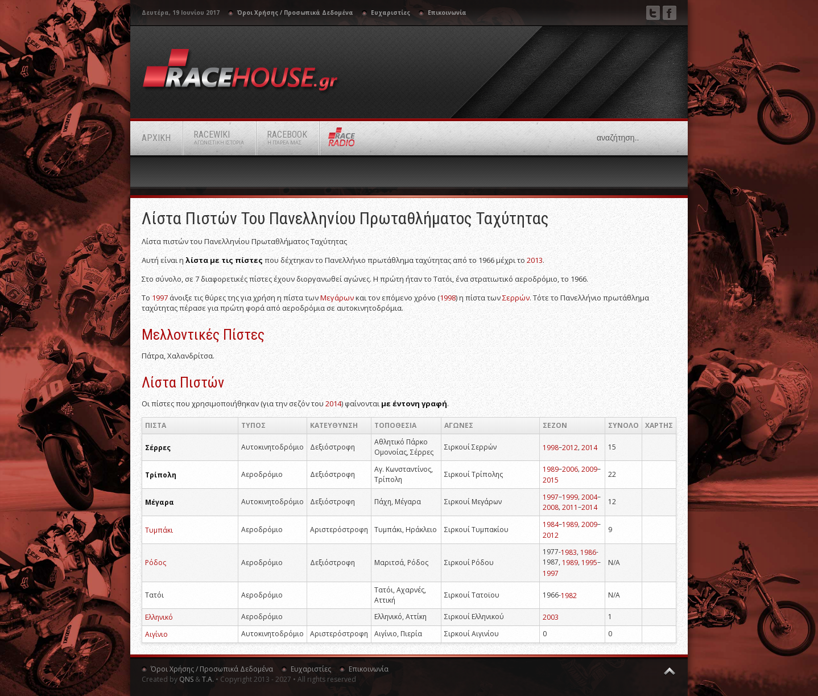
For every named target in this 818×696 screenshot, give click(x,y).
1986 (588, 552)
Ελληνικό (159, 617)
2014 (333, 403)
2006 (570, 469)
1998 (448, 298)
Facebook (669, 13)
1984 (551, 524)
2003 (551, 617)
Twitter (653, 13)
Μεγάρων (337, 298)
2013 (535, 260)
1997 (160, 298)
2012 (570, 447)
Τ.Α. (208, 679)
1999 (570, 496)
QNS (186, 679)
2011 (570, 507)
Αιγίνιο (156, 634)
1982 (569, 595)
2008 (551, 507)
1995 (589, 562)
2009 (589, 469)
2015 (551, 480)
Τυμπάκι (159, 529)
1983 (569, 552)
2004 (589, 496)
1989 (551, 469)
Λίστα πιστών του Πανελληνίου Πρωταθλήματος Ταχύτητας (345, 218)
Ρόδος (155, 562)
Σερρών (516, 298)
